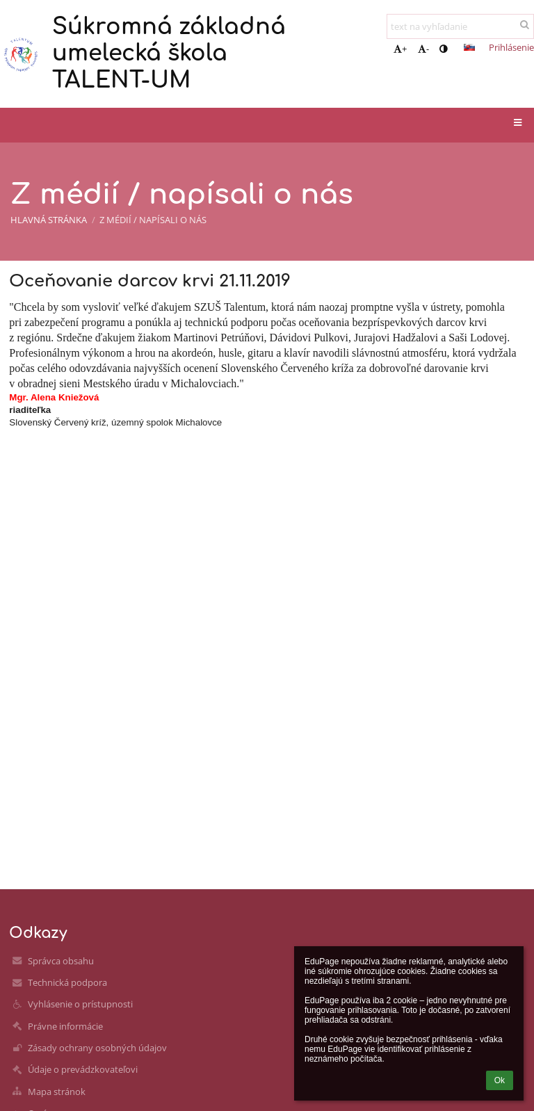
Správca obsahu (61, 961)
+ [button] (400, 48)
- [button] (423, 48)
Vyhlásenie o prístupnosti (80, 1004)
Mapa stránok (57, 1091)
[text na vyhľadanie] (460, 26)
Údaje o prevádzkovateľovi (83, 1069)
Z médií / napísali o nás (153, 219)
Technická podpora (67, 982)
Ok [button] (499, 1080)
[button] (469, 47)
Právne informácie (65, 1026)
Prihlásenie (511, 47)
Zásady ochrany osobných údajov (97, 1047)
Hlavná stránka (48, 219)
